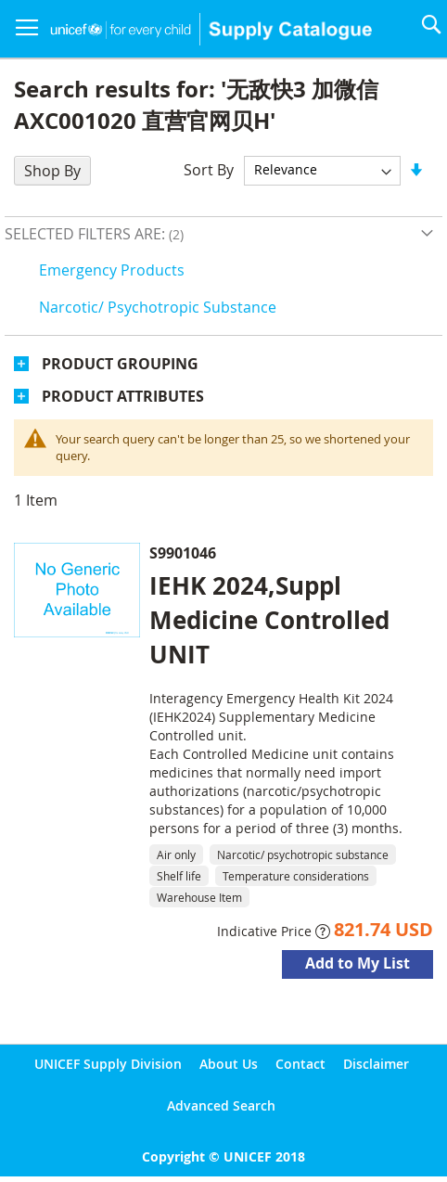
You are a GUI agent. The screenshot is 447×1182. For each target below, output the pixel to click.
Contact (300, 1064)
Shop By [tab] (52, 171)
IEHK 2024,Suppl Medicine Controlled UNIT (269, 620)
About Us (228, 1064)
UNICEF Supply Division (108, 1064)
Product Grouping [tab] (120, 363)
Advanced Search (221, 1105)
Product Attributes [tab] (123, 396)
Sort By (209, 169)
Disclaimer (376, 1064)
